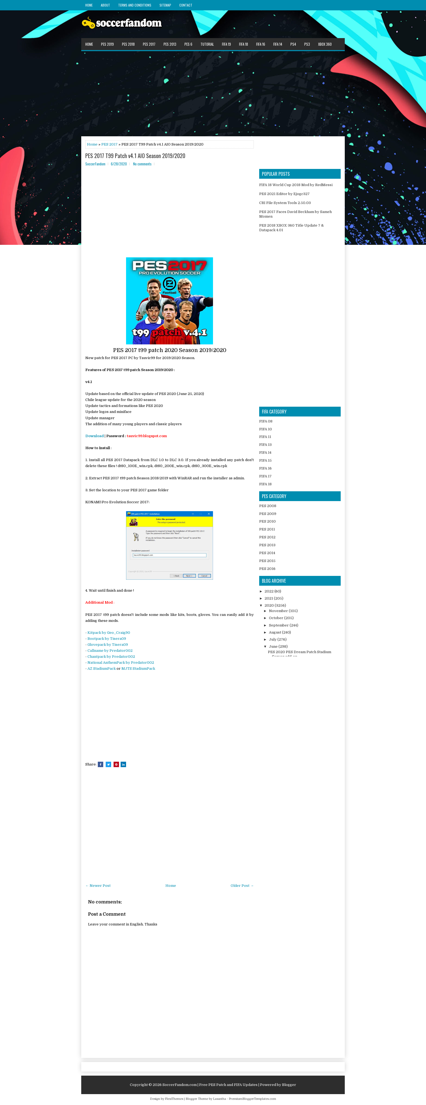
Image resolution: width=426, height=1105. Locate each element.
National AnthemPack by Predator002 (120, 662)
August (275, 632)
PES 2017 (149, 44)
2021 (269, 598)
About (105, 5)
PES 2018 (128, 44)
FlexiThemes (174, 1099)
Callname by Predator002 (110, 651)
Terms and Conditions (134, 5)
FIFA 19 (226, 44)
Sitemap (165, 5)
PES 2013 (170, 44)
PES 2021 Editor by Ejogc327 (284, 194)
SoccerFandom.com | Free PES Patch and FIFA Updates (210, 1085)
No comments (142, 163)
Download (94, 436)
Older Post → (242, 886)
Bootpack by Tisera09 (106, 639)
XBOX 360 (325, 44)
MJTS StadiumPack (138, 668)
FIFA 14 (277, 44)
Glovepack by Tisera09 (107, 645)
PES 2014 (267, 553)
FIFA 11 (265, 437)
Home (89, 5)
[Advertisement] (213, 93)
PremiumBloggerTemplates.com (252, 1099)
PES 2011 (267, 529)
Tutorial (207, 44)
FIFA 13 (265, 445)
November (279, 611)
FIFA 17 (265, 476)
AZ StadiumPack (101, 668)
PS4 (293, 44)
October (276, 618)
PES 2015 (267, 561)
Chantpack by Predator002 (111, 657)
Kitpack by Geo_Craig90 (108, 633)
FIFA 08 (265, 421)
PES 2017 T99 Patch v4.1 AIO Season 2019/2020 (135, 156)
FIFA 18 (243, 44)
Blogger (289, 1085)
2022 (269, 591)
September (279, 625)
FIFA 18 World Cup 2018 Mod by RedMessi (296, 185)
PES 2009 (267, 514)
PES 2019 (107, 44)
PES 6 (188, 44)
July (273, 639)
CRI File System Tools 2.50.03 (285, 203)
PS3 (307, 44)
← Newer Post (98, 886)
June (273, 646)
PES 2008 (267, 506)
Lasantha (219, 1099)
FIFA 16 (260, 44)
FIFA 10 (265, 429)
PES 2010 (267, 521)
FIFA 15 (265, 460)
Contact (185, 5)
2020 (270, 605)
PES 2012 (267, 537)
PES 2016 (267, 569)
